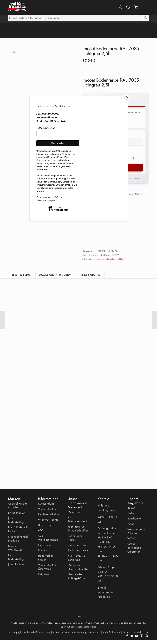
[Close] (126, 96)
